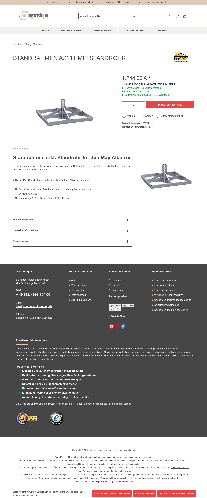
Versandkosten (105, 457)
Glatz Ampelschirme (164, 285)
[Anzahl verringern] (125, 104)
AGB (73, 280)
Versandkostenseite (130, 464)
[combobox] (104, 16)
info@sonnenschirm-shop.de (34, 306)
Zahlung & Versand (81, 300)
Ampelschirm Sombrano (166, 305)
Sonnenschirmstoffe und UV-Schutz (172, 300)
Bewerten (148, 116)
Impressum (117, 290)
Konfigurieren (144, 493)
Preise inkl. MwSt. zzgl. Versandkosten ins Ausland (148, 84)
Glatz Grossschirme (164, 290)
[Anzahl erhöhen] (142, 104)
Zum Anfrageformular (172, 116)
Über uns (116, 280)
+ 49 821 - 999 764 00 (33, 294)
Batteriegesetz (78, 295)
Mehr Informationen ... (31, 495)
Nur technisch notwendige (112, 493)
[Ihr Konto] (177, 16)
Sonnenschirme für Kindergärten (171, 310)
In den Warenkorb (170, 105)
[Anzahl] (133, 104)
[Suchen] (133, 16)
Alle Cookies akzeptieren (176, 493)
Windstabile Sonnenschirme (168, 295)
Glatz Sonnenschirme (165, 280)
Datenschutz (77, 290)
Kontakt (116, 285)
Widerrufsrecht (79, 285)
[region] (64, 106)
